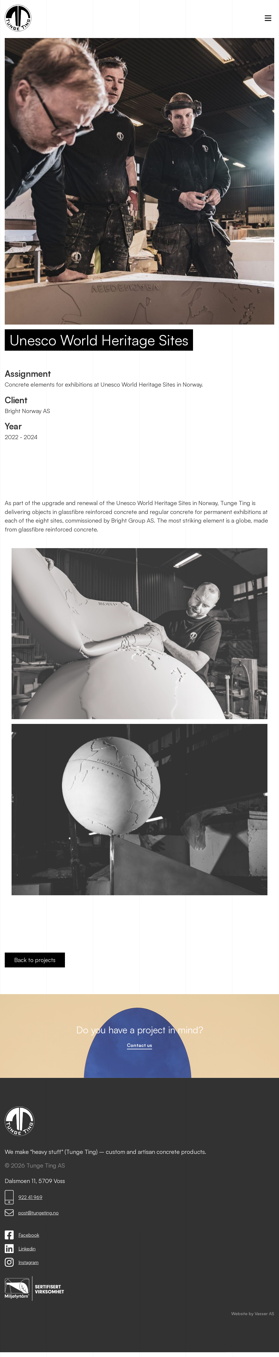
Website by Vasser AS (252, 1314)
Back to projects (34, 960)
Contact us (139, 1046)
